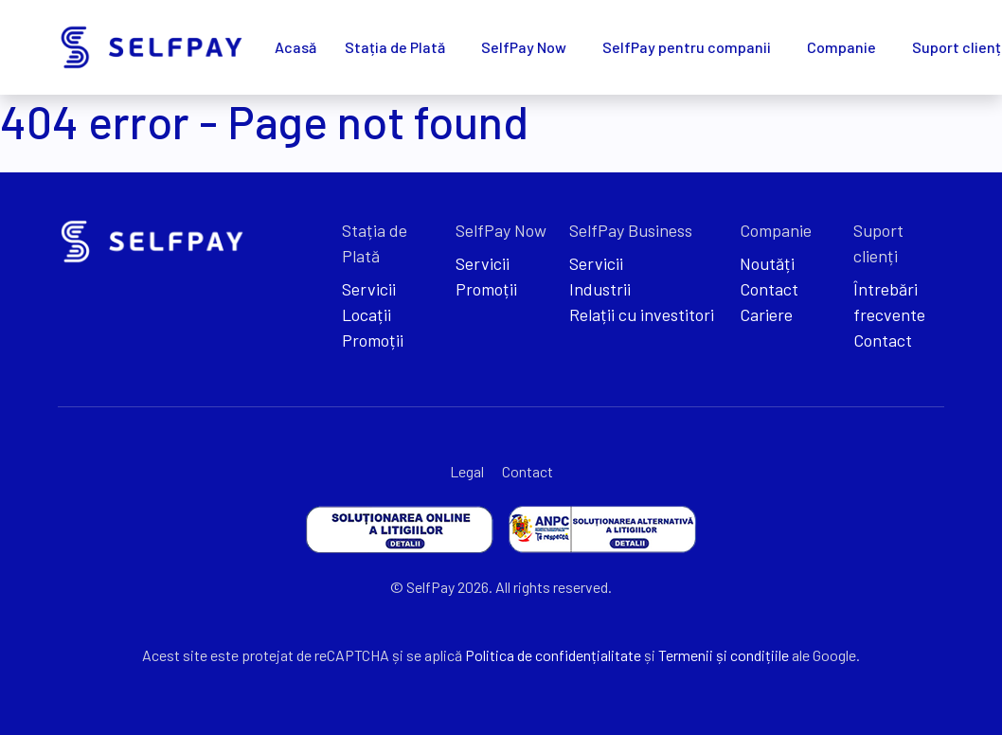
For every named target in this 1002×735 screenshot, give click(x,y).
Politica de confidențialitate (553, 655)
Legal (467, 471)
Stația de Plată (395, 47)
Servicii (369, 288)
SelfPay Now (523, 47)
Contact (769, 288)
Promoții (372, 340)
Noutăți (767, 263)
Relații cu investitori (641, 314)
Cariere (766, 314)
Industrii (600, 288)
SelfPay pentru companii (686, 47)
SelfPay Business (630, 230)
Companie (841, 47)
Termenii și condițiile (723, 655)
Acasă (295, 47)
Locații (366, 314)
